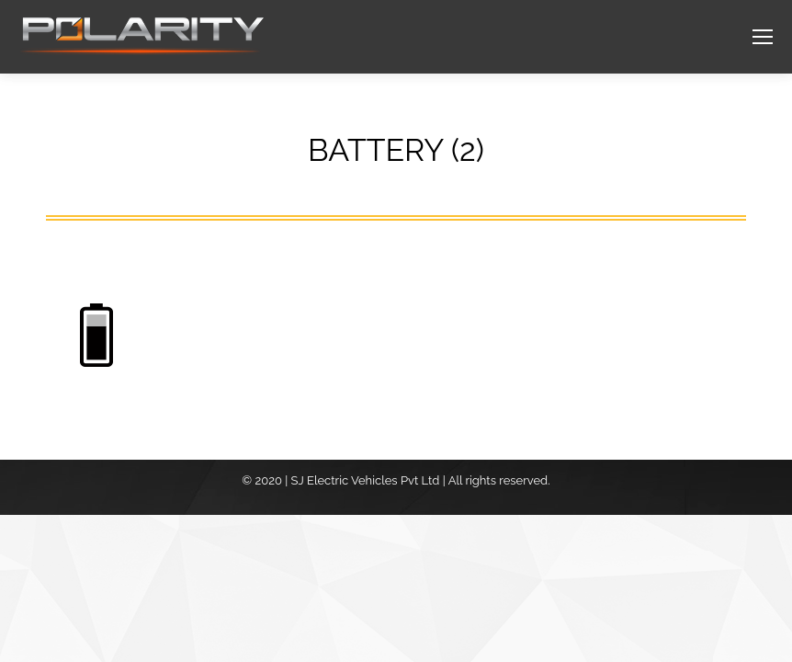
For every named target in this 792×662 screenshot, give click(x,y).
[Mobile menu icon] (763, 37)
